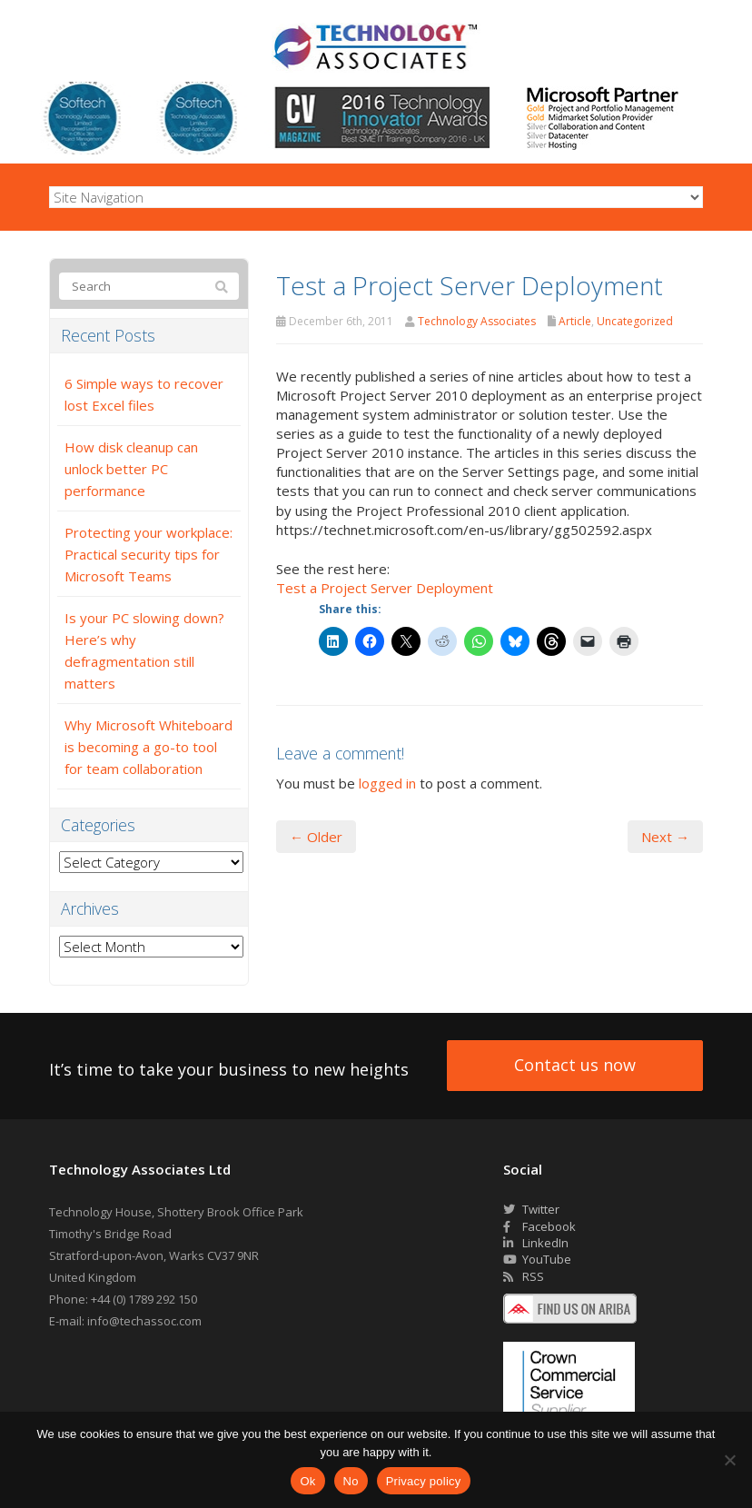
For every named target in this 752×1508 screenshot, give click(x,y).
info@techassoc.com (144, 1321)
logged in (387, 783)
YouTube (537, 1259)
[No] (729, 1460)
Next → (665, 837)
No (351, 1481)
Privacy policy (423, 1481)
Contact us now (575, 1065)
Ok (307, 1481)
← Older (316, 837)
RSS (523, 1276)
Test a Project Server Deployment (384, 588)
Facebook (539, 1226)
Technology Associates (477, 321)
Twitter (531, 1209)
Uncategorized (635, 321)
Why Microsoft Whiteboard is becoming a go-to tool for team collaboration (148, 747)
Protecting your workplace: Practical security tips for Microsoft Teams (148, 554)
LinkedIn (536, 1243)
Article (575, 321)
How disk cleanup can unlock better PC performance (131, 469)
